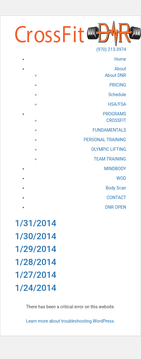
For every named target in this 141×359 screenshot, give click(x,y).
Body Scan (116, 187)
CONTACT (116, 197)
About (120, 68)
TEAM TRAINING (110, 158)
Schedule (117, 94)
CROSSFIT (116, 120)
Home (120, 59)
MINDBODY (115, 168)
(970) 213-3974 (111, 49)
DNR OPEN (115, 207)
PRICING (117, 84)
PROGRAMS (114, 113)
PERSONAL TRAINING (105, 139)
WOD (121, 178)
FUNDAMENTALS (109, 130)
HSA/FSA (117, 104)
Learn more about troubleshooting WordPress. (70, 321)
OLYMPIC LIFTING (108, 149)
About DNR (115, 75)
